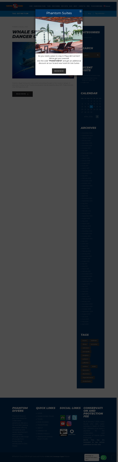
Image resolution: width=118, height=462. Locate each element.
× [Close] (80, 11)
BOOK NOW (59, 71)
